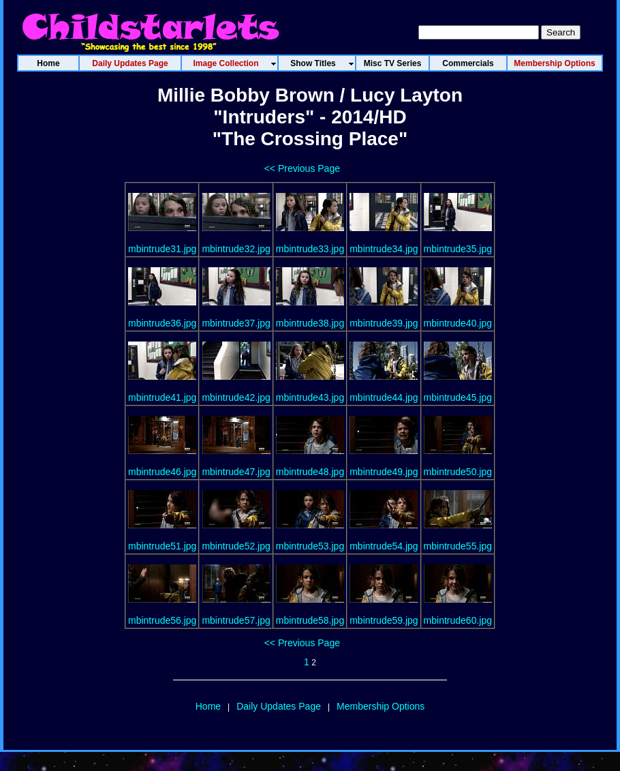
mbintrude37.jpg (236, 323)
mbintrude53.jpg (310, 546)
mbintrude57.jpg (236, 620)
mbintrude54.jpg (384, 546)
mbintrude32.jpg (236, 248)
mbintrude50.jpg (458, 471)
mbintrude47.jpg (236, 471)
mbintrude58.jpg (310, 620)
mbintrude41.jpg (162, 397)
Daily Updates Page (278, 706)
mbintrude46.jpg (162, 471)
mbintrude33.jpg (310, 248)
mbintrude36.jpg (162, 323)
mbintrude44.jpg (384, 397)
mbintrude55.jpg (458, 546)
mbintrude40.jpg (458, 323)
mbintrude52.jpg (236, 546)
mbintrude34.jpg (384, 248)
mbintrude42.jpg (236, 397)
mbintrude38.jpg (310, 323)
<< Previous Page (302, 168)
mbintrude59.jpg (384, 620)
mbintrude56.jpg (162, 620)
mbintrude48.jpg (310, 471)
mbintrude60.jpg (458, 620)
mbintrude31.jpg (162, 248)
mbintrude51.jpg (162, 546)
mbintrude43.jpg (310, 397)
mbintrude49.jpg (384, 471)
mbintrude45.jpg (458, 397)
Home (208, 706)
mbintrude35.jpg (458, 248)
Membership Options (380, 706)
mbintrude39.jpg (384, 323)
